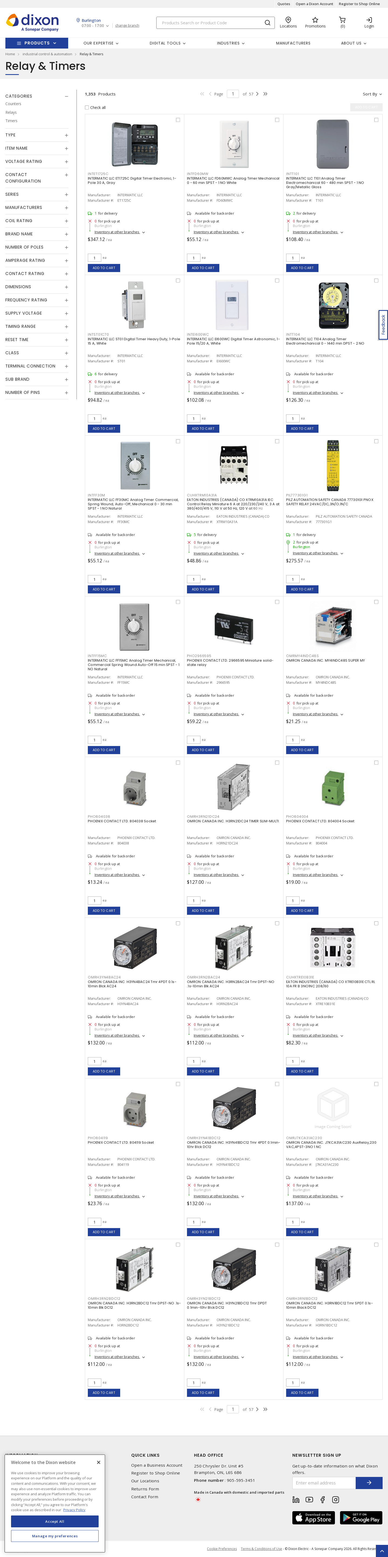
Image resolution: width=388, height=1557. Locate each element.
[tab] (36, 96)
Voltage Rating (23, 161)
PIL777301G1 (296, 495)
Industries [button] (228, 43)
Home (10, 53)
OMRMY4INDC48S (302, 656)
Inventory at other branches (117, 231)
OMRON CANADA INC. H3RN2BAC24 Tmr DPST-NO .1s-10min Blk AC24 (230, 983)
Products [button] (37, 43)
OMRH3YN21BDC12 (204, 1298)
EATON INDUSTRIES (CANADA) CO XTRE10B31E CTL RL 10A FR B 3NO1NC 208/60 (330, 983)
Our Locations (145, 1480)
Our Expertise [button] (99, 43)
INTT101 (292, 173)
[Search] (215, 23)
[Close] (99, 1462)
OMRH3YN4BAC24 (104, 977)
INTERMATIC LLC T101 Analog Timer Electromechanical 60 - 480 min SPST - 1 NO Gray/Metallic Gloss (325, 182)
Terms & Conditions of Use (261, 1548)
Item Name (16, 148)
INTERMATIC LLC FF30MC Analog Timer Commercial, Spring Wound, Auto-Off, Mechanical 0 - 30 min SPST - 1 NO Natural (133, 504)
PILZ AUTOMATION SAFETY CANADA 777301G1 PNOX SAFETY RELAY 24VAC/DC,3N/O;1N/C (329, 501)
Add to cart (104, 268)
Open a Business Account (157, 1465)
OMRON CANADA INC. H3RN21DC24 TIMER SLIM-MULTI (233, 821)
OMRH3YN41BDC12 (204, 1138)
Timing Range (20, 326)
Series (12, 194)
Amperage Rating (25, 260)
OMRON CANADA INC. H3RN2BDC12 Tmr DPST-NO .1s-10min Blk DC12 (134, 1305)
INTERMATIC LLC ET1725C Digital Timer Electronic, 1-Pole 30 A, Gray (132, 180)
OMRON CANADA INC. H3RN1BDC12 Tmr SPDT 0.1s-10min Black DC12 (329, 1305)
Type (10, 135)
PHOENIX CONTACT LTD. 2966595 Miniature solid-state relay (230, 662)
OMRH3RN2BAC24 (203, 977)
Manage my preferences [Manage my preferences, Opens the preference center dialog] (55, 1536)
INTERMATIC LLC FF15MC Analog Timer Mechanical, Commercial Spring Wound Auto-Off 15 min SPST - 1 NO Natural (133, 664)
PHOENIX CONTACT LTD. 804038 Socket (122, 821)
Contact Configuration (23, 178)
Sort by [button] (370, 94)
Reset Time (17, 339)
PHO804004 (297, 816)
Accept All (54, 1521)
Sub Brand (17, 379)
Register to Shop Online (359, 3)
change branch (127, 25)
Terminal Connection (30, 366)
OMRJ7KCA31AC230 (304, 1138)
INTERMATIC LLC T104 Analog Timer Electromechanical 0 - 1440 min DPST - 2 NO (325, 341)
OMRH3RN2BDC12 (104, 1298)
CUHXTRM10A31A (202, 495)
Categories (18, 96)
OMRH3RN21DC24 (203, 816)
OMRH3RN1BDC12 (302, 1298)
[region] (54, 1503)
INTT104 (293, 334)
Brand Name (19, 234)
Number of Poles (24, 247)
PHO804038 (99, 816)
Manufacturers (293, 43)
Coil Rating (19, 221)
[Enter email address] (324, 1483)
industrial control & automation (47, 53)
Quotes (284, 3)
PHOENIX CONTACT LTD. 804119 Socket (121, 1142)
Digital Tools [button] (165, 43)
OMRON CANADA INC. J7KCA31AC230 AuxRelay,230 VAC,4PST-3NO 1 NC (331, 1144)
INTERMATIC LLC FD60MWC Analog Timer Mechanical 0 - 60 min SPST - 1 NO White (233, 180)
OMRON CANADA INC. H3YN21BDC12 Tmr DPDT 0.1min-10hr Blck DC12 (227, 1305)
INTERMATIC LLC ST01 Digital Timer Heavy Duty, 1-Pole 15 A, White (134, 341)
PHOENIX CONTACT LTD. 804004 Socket (320, 821)
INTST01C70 (98, 334)
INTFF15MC (97, 656)
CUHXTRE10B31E (300, 977)
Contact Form (144, 1496)
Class (12, 353)
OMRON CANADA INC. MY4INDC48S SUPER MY (325, 660)
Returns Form (145, 1488)
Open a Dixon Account (314, 3)
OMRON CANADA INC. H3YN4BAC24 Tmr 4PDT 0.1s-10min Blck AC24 (132, 983)
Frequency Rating (26, 300)
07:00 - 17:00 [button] (93, 25)
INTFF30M (96, 495)
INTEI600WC (198, 334)
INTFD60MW (198, 173)
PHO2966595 (199, 656)
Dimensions (18, 287)
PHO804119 (98, 1138)
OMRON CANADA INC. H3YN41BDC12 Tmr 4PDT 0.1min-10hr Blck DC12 (233, 1144)
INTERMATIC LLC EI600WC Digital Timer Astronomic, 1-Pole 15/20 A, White (233, 341)
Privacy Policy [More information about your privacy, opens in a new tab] (74, 1509)
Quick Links (145, 1455)
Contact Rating (24, 273)
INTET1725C (98, 173)
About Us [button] (351, 43)
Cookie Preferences (222, 1549)
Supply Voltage (23, 313)
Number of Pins (22, 392)
